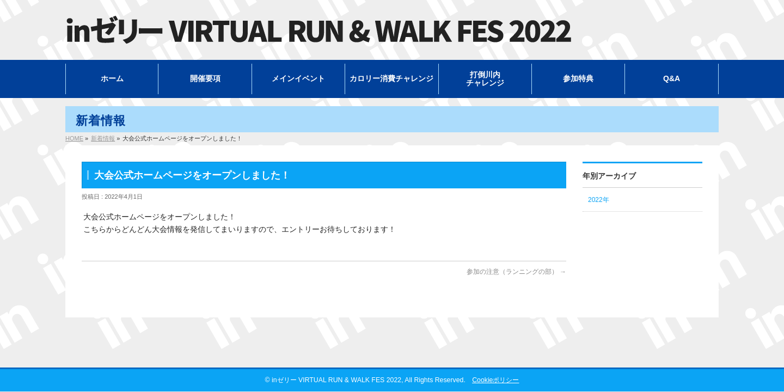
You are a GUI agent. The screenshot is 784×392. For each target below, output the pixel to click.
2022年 (598, 200)
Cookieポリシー (495, 380)
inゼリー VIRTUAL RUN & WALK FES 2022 (336, 380)
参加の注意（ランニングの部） (516, 271)
